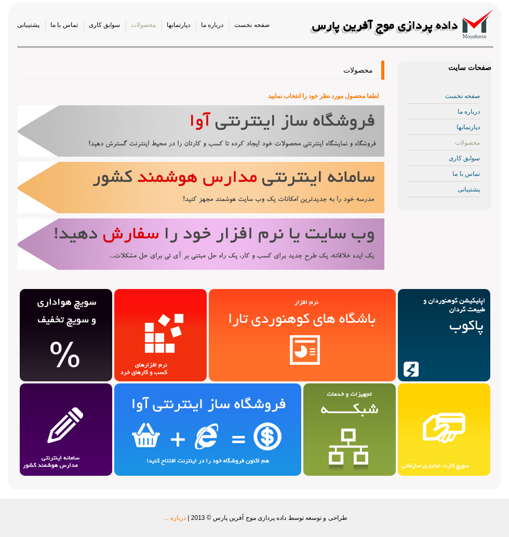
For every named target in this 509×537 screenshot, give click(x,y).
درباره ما (212, 25)
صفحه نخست (251, 25)
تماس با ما (64, 25)
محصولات (143, 25)
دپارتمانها (178, 25)
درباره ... (175, 517)
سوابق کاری (104, 25)
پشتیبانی (28, 25)
